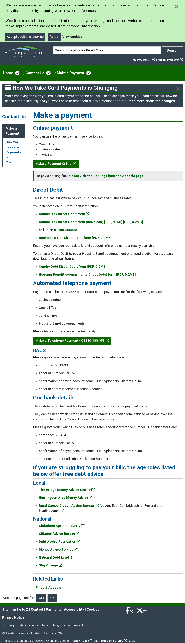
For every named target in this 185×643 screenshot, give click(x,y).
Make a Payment (70, 73)
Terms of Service (113, 640)
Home (8, 73)
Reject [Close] (54, 37)
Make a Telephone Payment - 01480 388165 (72, 341)
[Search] (107, 50)
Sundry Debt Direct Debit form (73, 267)
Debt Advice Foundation (59, 542)
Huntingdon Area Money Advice (65, 498)
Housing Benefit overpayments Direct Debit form (87, 274)
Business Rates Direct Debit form (75, 238)
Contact (37, 609)
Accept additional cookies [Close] (25, 37)
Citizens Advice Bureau (59, 534)
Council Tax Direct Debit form (64, 214)
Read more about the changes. (152, 101)
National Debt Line (55, 557)
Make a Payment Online (55, 164)
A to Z (23, 609)
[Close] (178, 89)
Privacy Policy (81, 640)
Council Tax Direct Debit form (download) (91, 222)
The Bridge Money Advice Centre (67, 490)
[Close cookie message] (176, 6)
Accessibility (74, 609)
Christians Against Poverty (62, 526)
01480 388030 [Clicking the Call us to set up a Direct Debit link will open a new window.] (65, 230)
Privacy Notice (13, 617)
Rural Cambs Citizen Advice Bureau (69, 506)
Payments (53, 609)
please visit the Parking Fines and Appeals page (106, 176)
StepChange (50, 565)
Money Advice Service (58, 550)
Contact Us (35, 73)
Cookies (93, 609)
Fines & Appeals (48, 588)
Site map (9, 609)
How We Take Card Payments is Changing (13, 152)
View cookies (72, 37)
